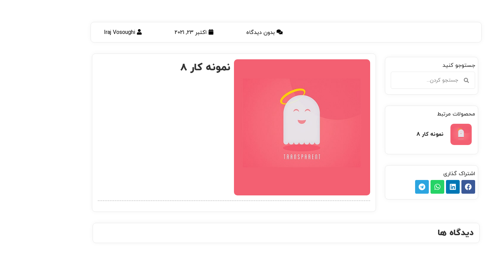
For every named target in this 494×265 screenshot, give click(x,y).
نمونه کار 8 (390, 134)
